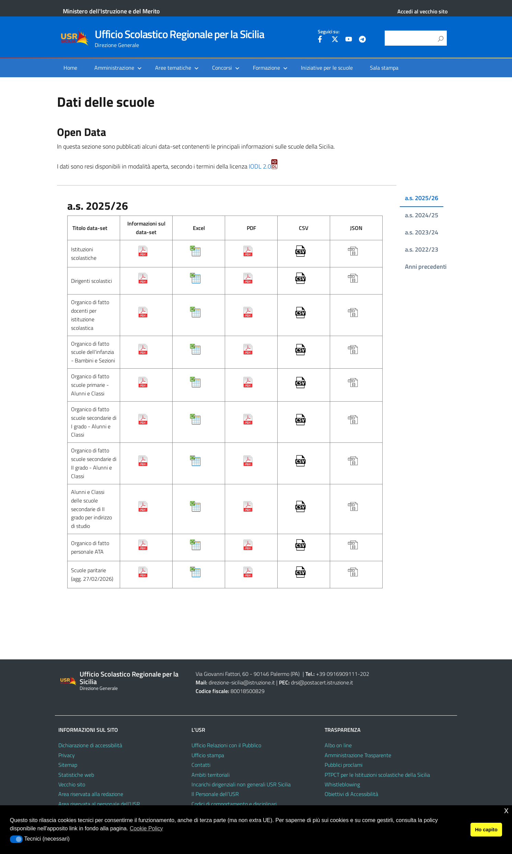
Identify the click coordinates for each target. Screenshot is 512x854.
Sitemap (67, 765)
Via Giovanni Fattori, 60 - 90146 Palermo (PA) (248, 674)
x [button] (506, 810)
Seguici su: (328, 31)
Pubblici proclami (343, 765)
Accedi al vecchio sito (422, 11)
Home (70, 68)
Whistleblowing (342, 784)
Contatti (200, 765)
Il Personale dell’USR (215, 794)
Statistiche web (76, 775)
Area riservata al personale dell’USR (99, 804)
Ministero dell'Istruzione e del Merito (111, 11)
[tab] (420, 198)
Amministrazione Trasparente (358, 755)
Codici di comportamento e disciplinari (234, 804)
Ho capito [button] (486, 829)
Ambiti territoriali (210, 775)
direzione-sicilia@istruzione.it (242, 682)
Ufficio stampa (207, 755)
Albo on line (338, 745)
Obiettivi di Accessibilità (351, 794)
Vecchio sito (71, 784)
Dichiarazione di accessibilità (90, 745)
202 (364, 674)
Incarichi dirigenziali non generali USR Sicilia (241, 784)
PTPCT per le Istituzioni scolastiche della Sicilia (377, 775)
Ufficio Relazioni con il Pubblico (226, 745)
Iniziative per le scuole (327, 68)
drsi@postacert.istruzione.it (322, 682)
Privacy (66, 755)
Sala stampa (384, 68)
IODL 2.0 (263, 166)
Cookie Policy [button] (146, 828)
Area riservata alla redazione (90, 794)
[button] (16, 839)
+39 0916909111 (337, 674)
